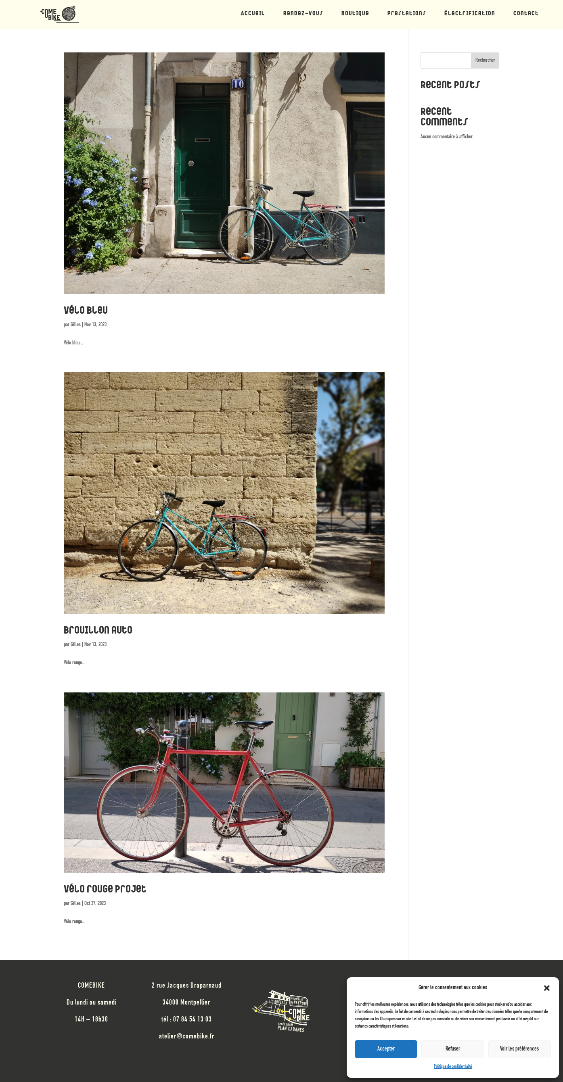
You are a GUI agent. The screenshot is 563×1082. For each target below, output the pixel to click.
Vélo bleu (86, 311)
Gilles (76, 325)
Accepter (386, 1049)
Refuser (453, 1049)
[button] (547, 988)
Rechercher (485, 60)
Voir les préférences (519, 1049)
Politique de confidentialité (453, 1066)
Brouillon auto (98, 631)
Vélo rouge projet (105, 890)
